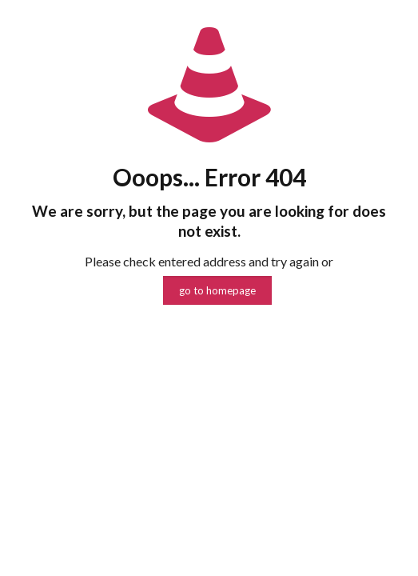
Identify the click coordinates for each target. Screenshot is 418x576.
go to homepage (217, 290)
